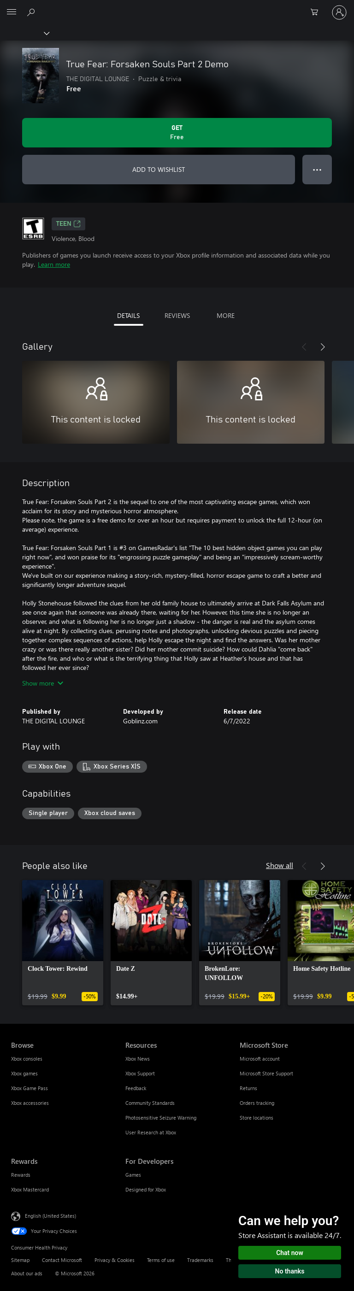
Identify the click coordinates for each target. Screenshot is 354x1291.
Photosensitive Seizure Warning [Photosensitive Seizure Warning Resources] (160, 1118)
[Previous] (304, 346)
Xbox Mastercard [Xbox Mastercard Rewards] (30, 1189)
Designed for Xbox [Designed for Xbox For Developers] (145, 1189)
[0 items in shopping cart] (317, 12)
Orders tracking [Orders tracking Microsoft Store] (257, 1103)
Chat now (289, 1252)
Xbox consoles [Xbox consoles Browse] (26, 1059)
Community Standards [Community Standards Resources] (150, 1103)
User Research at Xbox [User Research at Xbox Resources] (150, 1132)
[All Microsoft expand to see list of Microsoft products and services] (11, 12)
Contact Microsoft (62, 1260)
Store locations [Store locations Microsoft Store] (256, 1118)
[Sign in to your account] (339, 12)
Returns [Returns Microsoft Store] (248, 1088)
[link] (62, 942)
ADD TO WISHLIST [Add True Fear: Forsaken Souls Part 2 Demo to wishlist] (158, 169)
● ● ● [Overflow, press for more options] (317, 169)
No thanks (290, 1271)
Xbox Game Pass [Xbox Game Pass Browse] (29, 1088)
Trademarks (200, 1260)
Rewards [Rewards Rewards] (20, 1175)
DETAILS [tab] (128, 315)
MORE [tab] (226, 315)
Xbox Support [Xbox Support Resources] (140, 1073)
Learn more (54, 264)
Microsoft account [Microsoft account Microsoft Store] (260, 1059)
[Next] (322, 346)
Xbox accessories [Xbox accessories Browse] (30, 1103)
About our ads (26, 1273)
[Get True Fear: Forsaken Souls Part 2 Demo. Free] (177, 132)
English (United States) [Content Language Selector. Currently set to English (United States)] (50, 1216)
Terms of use (161, 1260)
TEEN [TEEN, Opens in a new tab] (68, 224)
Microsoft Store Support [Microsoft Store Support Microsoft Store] (266, 1073)
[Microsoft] (176, 6)
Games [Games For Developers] (133, 1175)
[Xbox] (24, 33)
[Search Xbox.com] (32, 12)
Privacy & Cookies (114, 1260)
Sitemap (20, 1260)
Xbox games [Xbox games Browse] (24, 1073)
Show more (42, 683)
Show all (279, 865)
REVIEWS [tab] (177, 315)
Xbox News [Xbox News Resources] (137, 1059)
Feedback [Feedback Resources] (135, 1088)
